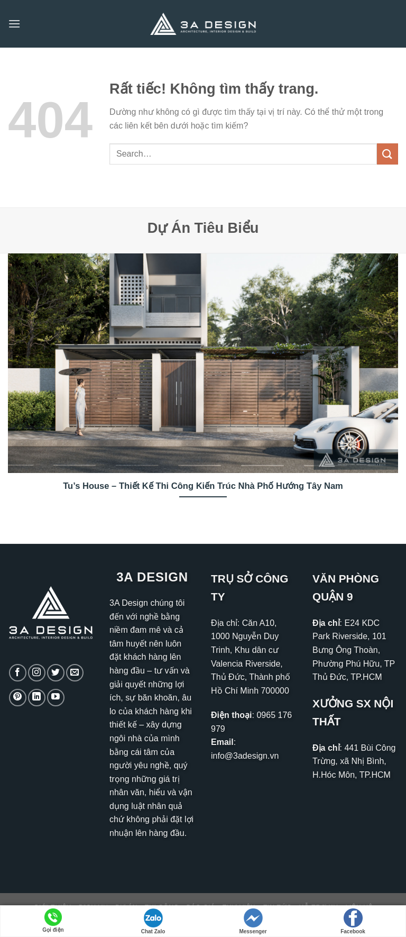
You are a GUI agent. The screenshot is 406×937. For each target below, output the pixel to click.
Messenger (252, 921)
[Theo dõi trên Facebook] (17, 672)
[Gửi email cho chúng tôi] (75, 672)
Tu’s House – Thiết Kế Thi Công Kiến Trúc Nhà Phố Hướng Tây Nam (203, 486)
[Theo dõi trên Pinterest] (17, 697)
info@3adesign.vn (245, 755)
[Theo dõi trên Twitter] (55, 672)
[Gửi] (387, 153)
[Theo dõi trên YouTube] (55, 697)
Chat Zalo (153, 921)
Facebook (352, 921)
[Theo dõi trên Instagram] (36, 672)
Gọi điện (52, 920)
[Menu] (14, 24)
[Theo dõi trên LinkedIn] (36, 697)
